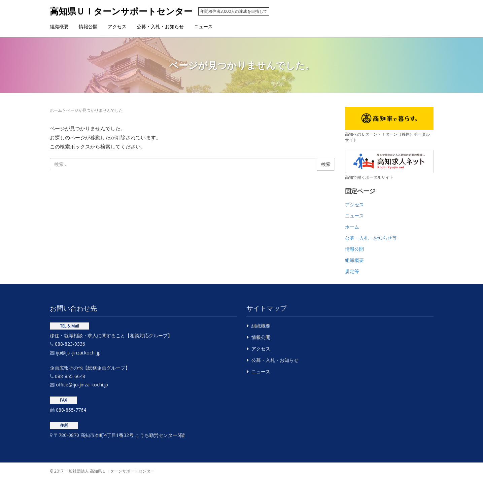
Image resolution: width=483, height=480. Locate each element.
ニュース (203, 26)
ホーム (56, 110)
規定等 (352, 271)
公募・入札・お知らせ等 (371, 238)
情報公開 (88, 26)
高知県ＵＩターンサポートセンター (122, 11)
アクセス (117, 26)
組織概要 (59, 26)
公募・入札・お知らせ (160, 26)
